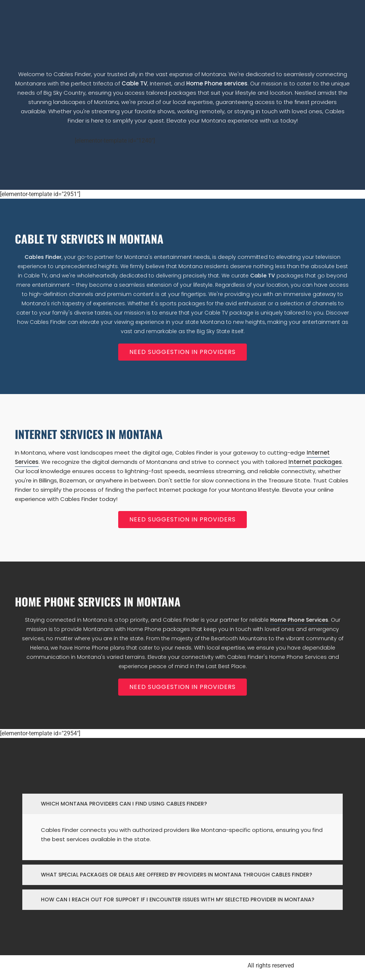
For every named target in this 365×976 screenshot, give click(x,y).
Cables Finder (43, 257)
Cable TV (134, 83)
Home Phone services (217, 83)
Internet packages (315, 462)
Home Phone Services (299, 620)
